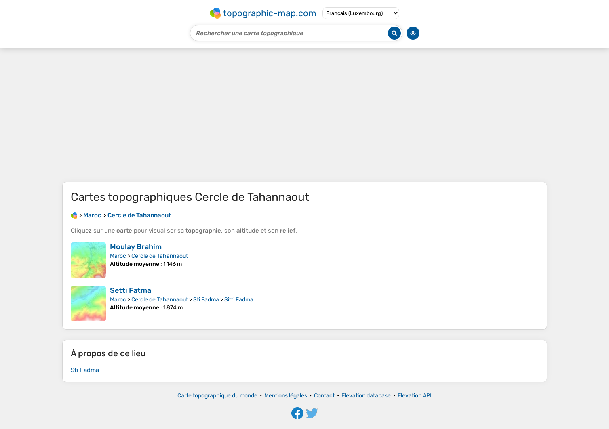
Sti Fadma (206, 299)
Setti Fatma (130, 290)
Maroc (118, 255)
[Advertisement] (304, 115)
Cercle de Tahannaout (159, 255)
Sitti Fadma (238, 299)
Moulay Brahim (136, 246)
